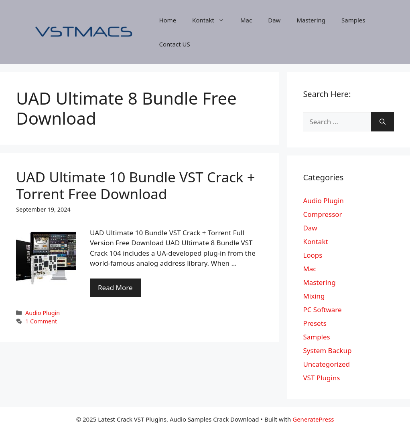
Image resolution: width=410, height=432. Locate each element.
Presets (315, 323)
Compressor (322, 214)
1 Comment (41, 321)
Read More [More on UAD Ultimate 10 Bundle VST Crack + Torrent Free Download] (115, 287)
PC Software (322, 309)
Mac (246, 20)
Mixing (314, 296)
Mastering (310, 20)
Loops (312, 255)
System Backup (327, 350)
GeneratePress (313, 419)
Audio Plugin (42, 313)
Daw (274, 20)
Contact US (174, 44)
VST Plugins (321, 377)
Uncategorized (326, 364)
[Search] (382, 121)
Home (167, 20)
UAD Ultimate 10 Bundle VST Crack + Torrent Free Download (135, 185)
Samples (353, 20)
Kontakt (212, 20)
